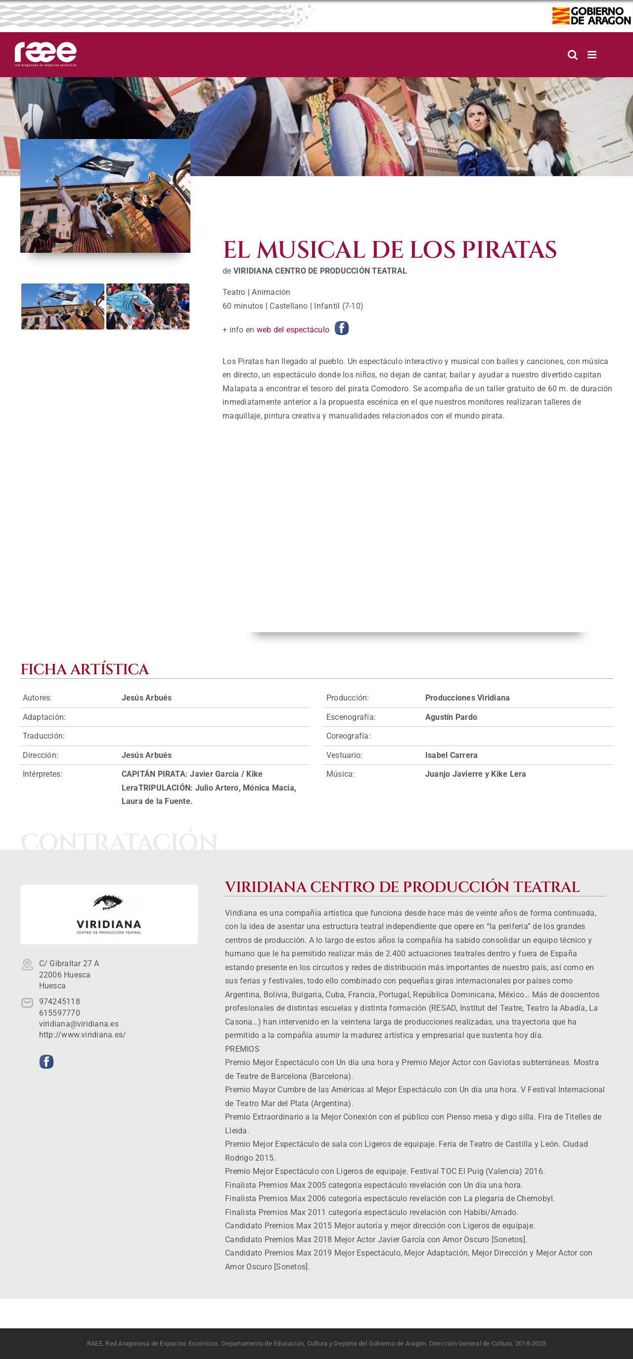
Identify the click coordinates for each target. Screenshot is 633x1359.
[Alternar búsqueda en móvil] (573, 54)
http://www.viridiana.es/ (83, 1034)
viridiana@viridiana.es (79, 1024)
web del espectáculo (293, 329)
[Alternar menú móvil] (593, 54)
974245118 (59, 1001)
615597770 (59, 1013)
